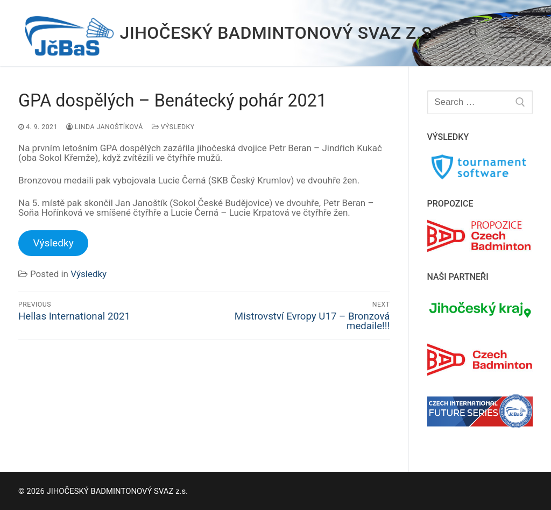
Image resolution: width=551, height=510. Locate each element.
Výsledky (173, 127)
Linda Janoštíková (104, 127)
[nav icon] (508, 33)
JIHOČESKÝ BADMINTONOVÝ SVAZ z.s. (278, 32)
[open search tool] (473, 33)
